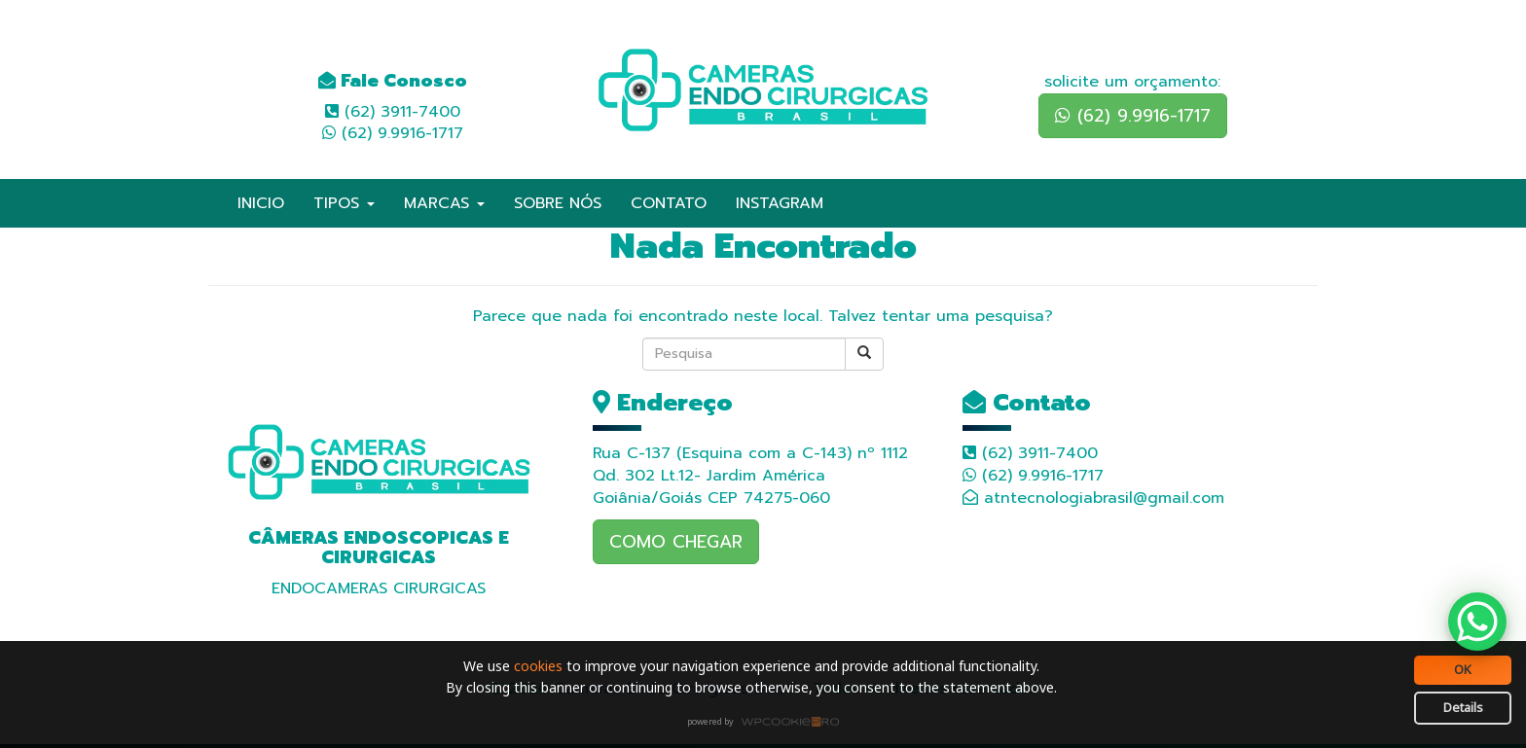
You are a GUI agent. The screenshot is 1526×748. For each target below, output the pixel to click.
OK (1463, 669)
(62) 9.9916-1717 (1133, 115)
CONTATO (669, 203)
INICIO (260, 203)
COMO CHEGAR (676, 541)
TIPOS (344, 203)
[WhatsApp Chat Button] (1477, 621)
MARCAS (444, 203)
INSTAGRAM (779, 203)
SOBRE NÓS (557, 203)
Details (1463, 707)
